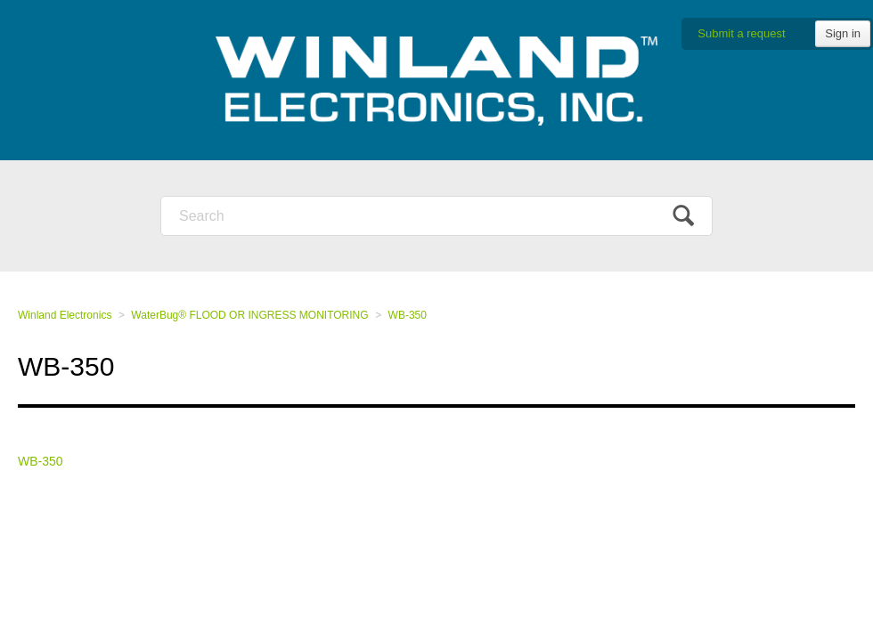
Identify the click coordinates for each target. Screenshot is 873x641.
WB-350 (407, 315)
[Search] (436, 216)
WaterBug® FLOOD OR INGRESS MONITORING (249, 315)
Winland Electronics (64, 315)
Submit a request (741, 33)
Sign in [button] (843, 33)
